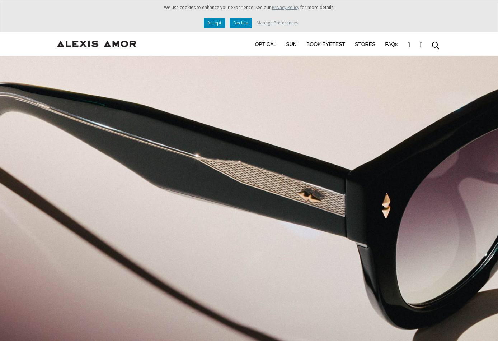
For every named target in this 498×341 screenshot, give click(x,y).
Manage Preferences (277, 23)
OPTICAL (265, 44)
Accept (214, 23)
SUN (291, 44)
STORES (365, 44)
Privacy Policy (285, 7)
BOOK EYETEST (325, 44)
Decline (240, 23)
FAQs (391, 44)
